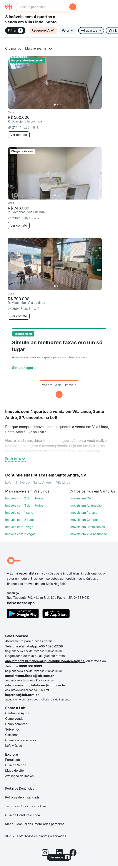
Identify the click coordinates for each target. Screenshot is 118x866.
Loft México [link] (13, 745)
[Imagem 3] (60, 104)
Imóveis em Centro (83, 498)
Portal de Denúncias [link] (19, 788)
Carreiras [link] (11, 735)
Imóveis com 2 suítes (20, 520)
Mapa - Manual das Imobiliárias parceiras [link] (34, 824)
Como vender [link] (15, 718)
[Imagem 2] (57, 104)
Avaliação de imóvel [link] (19, 776)
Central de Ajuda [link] (17, 713)
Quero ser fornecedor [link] (20, 740)
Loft (8, 482)
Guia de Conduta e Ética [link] (22, 815)
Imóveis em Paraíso (83, 512)
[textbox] (46, 7)
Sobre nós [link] (12, 729)
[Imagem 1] (55, 105)
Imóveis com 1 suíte (19, 512)
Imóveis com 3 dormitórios (24, 505)
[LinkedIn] (59, 853)
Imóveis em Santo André (33, 482)
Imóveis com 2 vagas (20, 534)
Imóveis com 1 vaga (19, 527)
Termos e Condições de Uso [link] (25, 806)
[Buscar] (72, 6)
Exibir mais (15, 458)
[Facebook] (73, 853)
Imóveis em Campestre (86, 520)
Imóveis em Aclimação (86, 505)
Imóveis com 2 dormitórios (24, 498)
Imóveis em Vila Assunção (88, 534)
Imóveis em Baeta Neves (87, 527)
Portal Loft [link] (12, 759)
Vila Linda (63, 482)
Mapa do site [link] (14, 770)
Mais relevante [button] (35, 48)
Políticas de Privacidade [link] (22, 797)
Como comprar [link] (16, 724)
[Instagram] (45, 853)
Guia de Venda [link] (15, 765)
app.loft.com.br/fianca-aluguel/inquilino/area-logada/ (45, 661)
